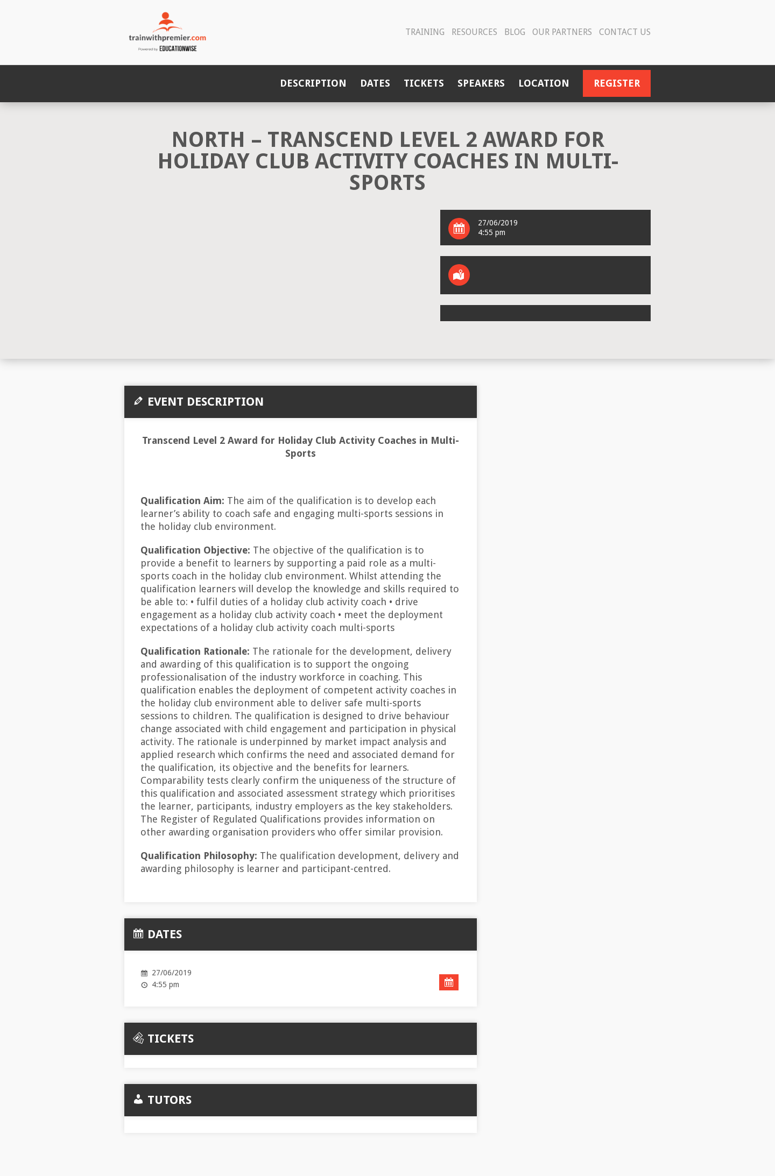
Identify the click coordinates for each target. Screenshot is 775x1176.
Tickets (424, 83)
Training (425, 32)
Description (313, 83)
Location (543, 83)
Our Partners (562, 32)
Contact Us (625, 32)
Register (617, 83)
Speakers (481, 83)
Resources (474, 32)
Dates (375, 83)
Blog (514, 32)
